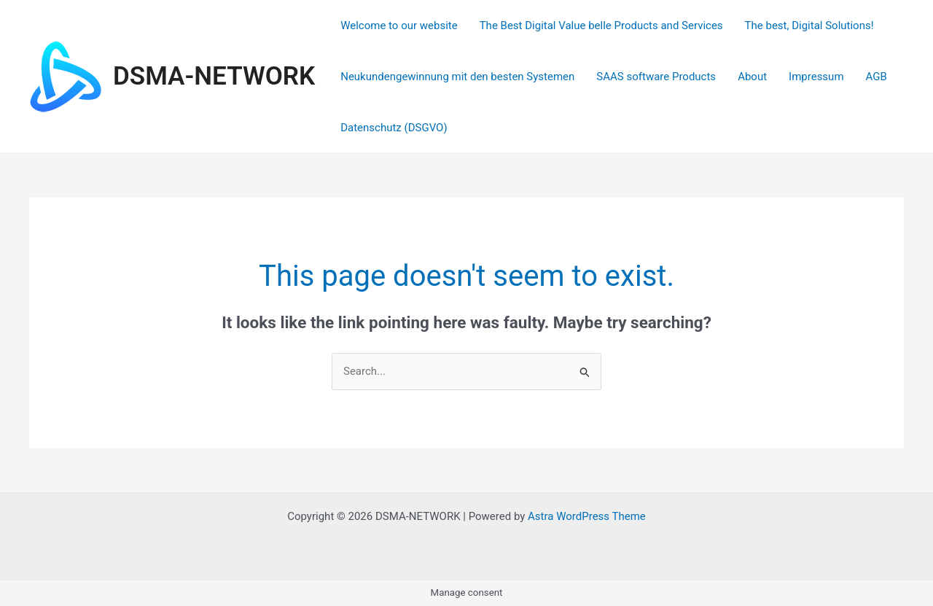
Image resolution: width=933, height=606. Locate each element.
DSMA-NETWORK (214, 76)
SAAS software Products (656, 76)
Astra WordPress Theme (587, 516)
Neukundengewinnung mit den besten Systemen (457, 76)
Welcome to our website (398, 25)
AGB (876, 76)
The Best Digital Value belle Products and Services (601, 25)
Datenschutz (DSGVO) (393, 127)
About (752, 76)
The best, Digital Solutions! (809, 25)
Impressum (816, 76)
